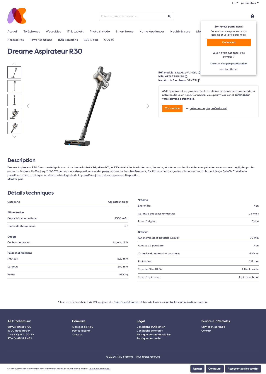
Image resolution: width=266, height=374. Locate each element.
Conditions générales (150, 331)
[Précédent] (27, 106)
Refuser (197, 369)
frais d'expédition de (126, 302)
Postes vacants (81, 331)
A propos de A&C (82, 327)
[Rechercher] (169, 16)
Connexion (228, 42)
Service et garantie (213, 327)
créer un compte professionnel (208, 108)
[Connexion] (252, 16)
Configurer (214, 369)
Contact (77, 334)
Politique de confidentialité (153, 334)
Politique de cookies (149, 338)
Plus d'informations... (99, 369)
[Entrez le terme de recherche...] (132, 16)
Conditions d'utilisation (151, 327)
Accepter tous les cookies (243, 369)
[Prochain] (148, 106)
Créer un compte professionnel (228, 63)
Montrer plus (15, 179)
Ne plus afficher (229, 69)
